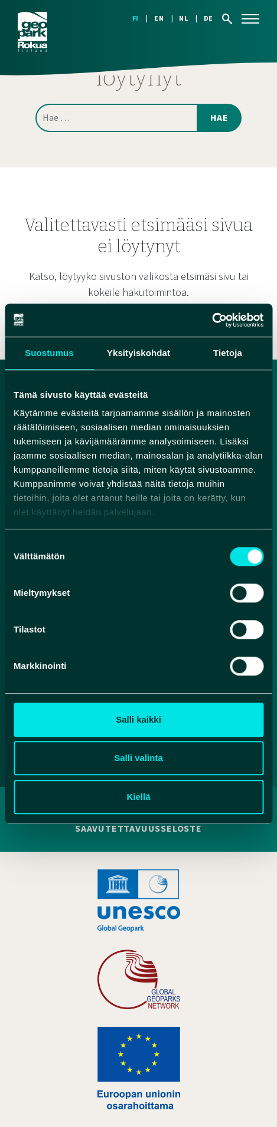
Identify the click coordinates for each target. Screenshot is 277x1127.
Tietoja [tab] (227, 353)
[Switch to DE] (208, 18)
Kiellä (138, 797)
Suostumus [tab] (49, 353)
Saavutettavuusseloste (138, 828)
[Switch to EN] (166, 18)
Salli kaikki (138, 719)
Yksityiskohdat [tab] (138, 353)
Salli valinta (138, 758)
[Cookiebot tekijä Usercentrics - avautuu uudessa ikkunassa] (211, 320)
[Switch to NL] (191, 18)
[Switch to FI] (143, 18)
